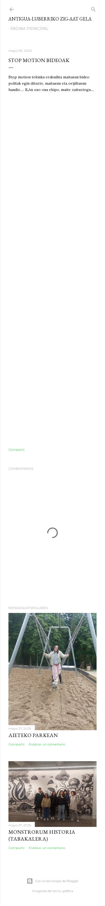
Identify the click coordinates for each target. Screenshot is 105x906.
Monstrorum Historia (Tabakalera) (41, 835)
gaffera (67, 891)
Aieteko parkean (33, 735)
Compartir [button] (16, 450)
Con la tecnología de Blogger (53, 881)
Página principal (29, 28)
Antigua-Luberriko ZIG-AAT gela (50, 19)
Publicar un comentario (47, 744)
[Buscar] (93, 8)
